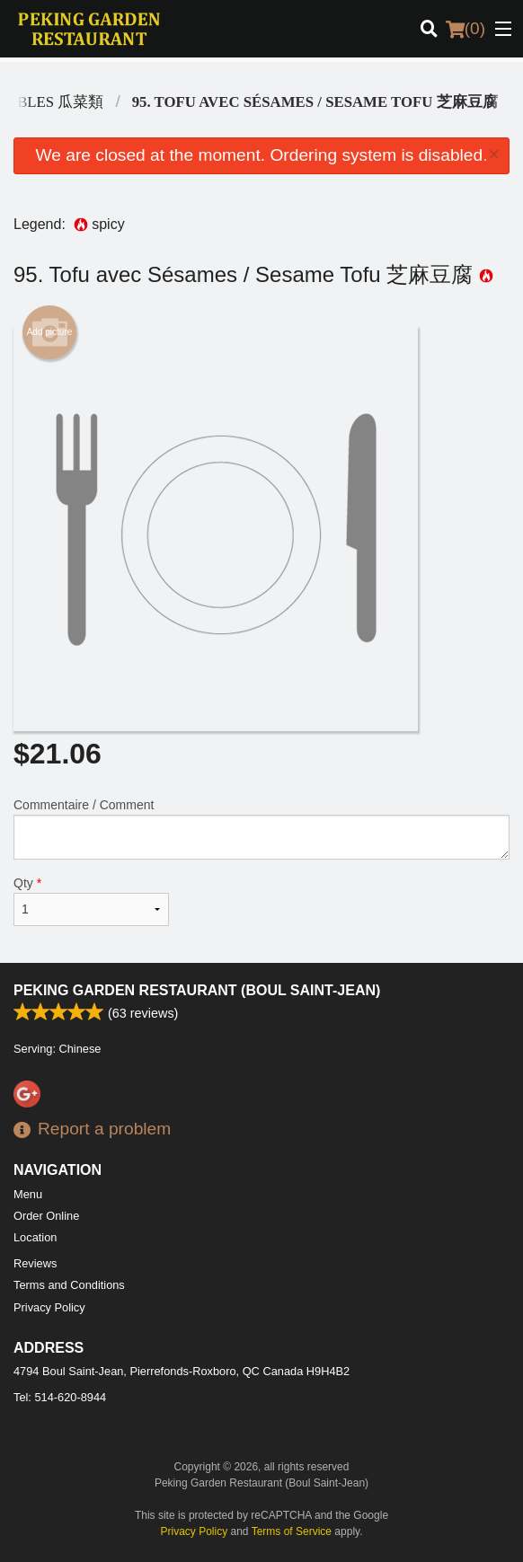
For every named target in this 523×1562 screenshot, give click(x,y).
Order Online (46, 1215)
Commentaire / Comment (261, 829)
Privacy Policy (49, 1307)
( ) (465, 28)
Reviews (35, 1263)
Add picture (50, 332)
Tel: (59, 1397)
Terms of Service (292, 1531)
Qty (91, 901)
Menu (27, 1194)
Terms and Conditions (69, 1285)
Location (35, 1237)
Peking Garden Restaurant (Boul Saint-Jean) (196, 990)
